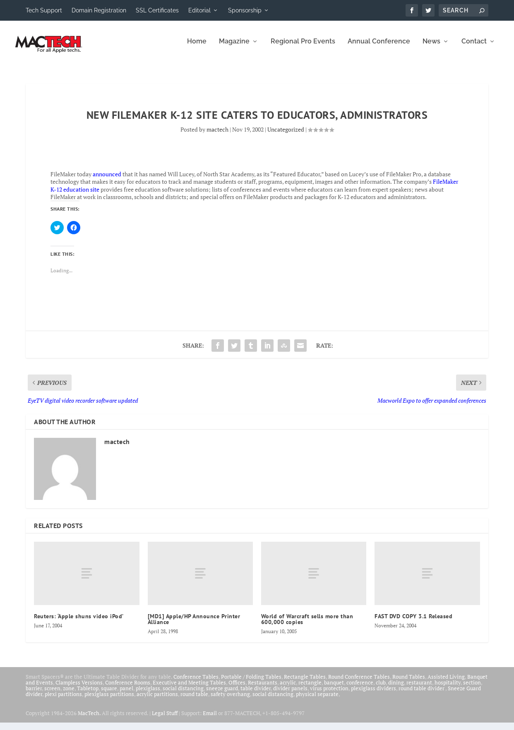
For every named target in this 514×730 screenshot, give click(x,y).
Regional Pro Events (303, 46)
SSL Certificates (157, 10)
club (381, 687)
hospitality (448, 687)
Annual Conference (379, 46)
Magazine (234, 46)
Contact (474, 46)
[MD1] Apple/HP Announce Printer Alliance (194, 623)
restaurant (419, 687)
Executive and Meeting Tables (189, 687)
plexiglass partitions (109, 698)
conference (359, 687)
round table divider (422, 692)
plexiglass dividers (373, 692)
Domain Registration (99, 10)
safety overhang (230, 698)
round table (194, 698)
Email (210, 718)
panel (126, 692)
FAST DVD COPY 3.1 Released (413, 620)
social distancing (183, 692)
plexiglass (148, 692)
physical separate (317, 698)
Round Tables (408, 681)
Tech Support (44, 10)
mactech (217, 134)
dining (396, 687)
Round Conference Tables (359, 681)
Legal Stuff (165, 718)
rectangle (310, 687)
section (472, 687)
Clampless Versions (79, 687)
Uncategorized (285, 134)
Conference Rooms (127, 687)
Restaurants (262, 687)
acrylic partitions (157, 698)
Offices (236, 687)
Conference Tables (196, 681)
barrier (34, 692)
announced (107, 179)
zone (68, 692)
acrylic (288, 687)
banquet (334, 687)
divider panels (290, 692)
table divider (255, 692)
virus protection (329, 692)
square (109, 692)
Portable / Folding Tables (251, 681)
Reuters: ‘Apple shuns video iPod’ (79, 620)
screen (52, 692)
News (431, 46)
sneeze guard (222, 692)
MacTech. (89, 718)
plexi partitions (63, 698)
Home (197, 46)
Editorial (199, 10)
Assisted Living (446, 681)
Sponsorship (245, 10)
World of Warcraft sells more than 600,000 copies (307, 623)
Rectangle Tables (305, 681)
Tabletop (87, 692)
